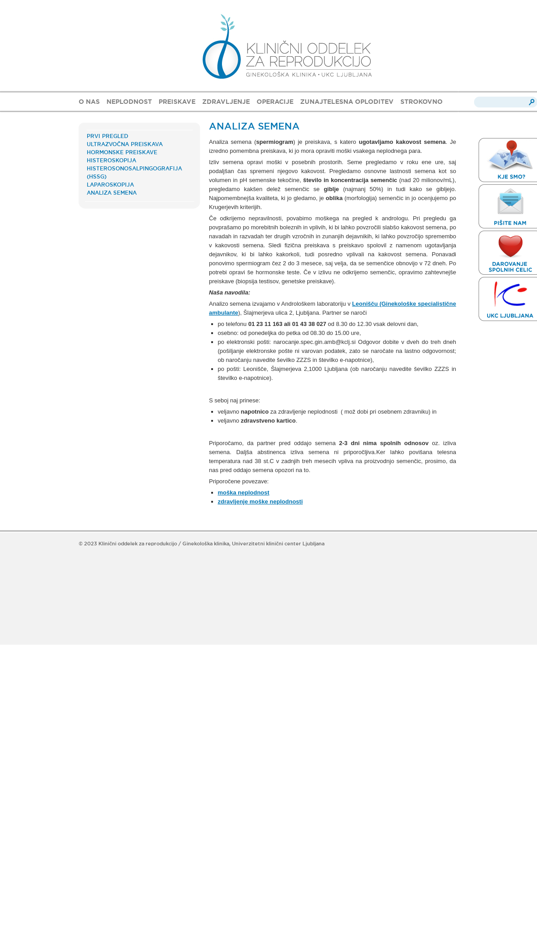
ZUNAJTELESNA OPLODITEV (347, 101)
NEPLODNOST (129, 101)
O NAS (89, 101)
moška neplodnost (244, 492)
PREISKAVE (177, 101)
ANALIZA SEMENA (112, 193)
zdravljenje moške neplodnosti (260, 501)
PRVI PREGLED (107, 136)
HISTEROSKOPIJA (111, 160)
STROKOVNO (421, 101)
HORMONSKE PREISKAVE (122, 152)
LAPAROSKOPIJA (110, 184)
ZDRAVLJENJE (226, 101)
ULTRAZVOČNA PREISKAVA (125, 144)
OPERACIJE (275, 101)
